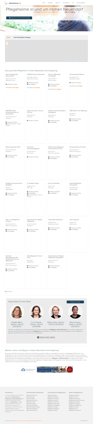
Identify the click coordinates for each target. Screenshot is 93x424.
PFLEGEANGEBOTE (81, 2)
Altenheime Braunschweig (32, 407)
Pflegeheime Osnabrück (75, 410)
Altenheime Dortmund (31, 400)
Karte (8, 37)
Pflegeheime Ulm (73, 408)
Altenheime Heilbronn (31, 410)
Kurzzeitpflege (32, 84)
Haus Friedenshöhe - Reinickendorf (12, 75)
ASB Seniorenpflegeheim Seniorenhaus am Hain (56, 148)
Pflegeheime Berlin (52, 395)
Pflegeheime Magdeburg (75, 405)
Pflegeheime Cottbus (53, 407)
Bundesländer (14, 402)
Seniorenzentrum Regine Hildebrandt (34, 220)
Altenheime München (31, 395)
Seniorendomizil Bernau (77, 74)
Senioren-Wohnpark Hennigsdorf (54, 75)
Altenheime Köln (30, 397)
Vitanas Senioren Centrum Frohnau (35, 111)
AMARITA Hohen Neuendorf (35, 74)
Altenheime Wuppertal (31, 405)
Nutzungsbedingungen (32, 420)
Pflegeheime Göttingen (53, 408)
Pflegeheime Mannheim (54, 403)
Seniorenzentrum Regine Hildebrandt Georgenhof (56, 256)
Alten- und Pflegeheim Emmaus (13, 220)
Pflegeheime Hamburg (53, 398)
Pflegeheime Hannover (53, 402)
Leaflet (69, 61)
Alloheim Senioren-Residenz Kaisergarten (57, 111)
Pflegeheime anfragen (75, 302)
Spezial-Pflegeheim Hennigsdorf (75, 184)
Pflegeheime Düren (74, 407)
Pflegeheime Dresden (53, 397)
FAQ (73, 2)
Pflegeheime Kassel (52, 410)
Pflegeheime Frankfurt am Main (76, 400)
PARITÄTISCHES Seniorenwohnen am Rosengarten (12, 112)
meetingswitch (73, 61)
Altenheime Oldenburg (32, 408)
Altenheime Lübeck (31, 403)
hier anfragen (15, 87)
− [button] (7, 44)
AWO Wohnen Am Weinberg (78, 111)
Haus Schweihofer (54, 183)
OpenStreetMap (80, 61)
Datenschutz (25, 420)
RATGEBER (50, 2)
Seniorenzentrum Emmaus (78, 147)
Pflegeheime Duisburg (74, 403)
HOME (43, 2)
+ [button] (7, 42)
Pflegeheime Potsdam (74, 402)
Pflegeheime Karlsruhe (74, 398)
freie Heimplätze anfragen (22, 37)
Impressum (39, 420)
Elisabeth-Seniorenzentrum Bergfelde (14, 184)
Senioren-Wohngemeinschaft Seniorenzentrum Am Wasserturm (12, 258)
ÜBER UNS (57, 2)
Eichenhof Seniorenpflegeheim (33, 148)
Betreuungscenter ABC (13, 147)
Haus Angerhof (74, 220)
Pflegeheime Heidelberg (54, 405)
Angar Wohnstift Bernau (55, 220)
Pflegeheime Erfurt (73, 397)
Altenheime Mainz (30, 402)
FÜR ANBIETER (66, 2)
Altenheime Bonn (30, 398)
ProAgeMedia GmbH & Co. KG (16, 420)
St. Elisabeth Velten (33, 183)
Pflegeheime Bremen (74, 395)
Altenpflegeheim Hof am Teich (34, 256)
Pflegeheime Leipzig (53, 400)
